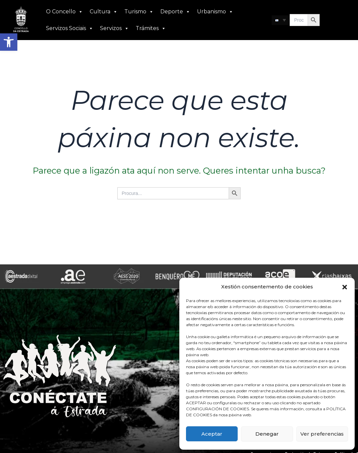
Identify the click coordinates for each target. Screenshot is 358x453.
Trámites (151, 28)
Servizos (114, 28)
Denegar (267, 434)
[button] (8, 42)
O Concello (64, 11)
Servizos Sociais (69, 28)
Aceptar (211, 434)
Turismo (139, 11)
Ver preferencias (322, 434)
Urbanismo (215, 11)
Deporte (175, 11)
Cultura (104, 11)
